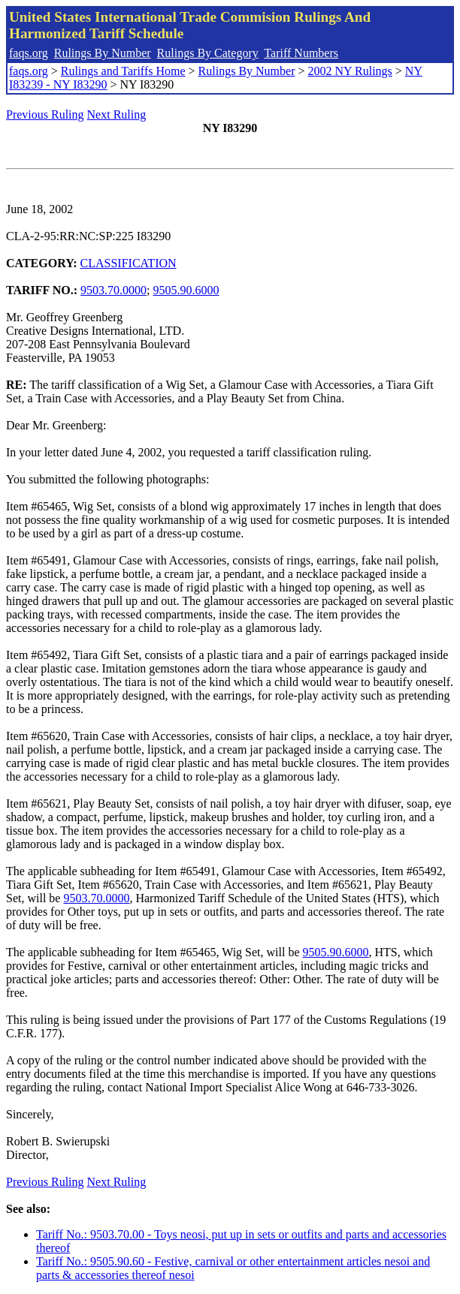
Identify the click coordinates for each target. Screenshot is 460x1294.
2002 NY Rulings (350, 71)
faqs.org (28, 53)
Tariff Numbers (301, 53)
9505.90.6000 (186, 290)
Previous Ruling (45, 114)
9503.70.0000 (113, 290)
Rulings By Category (208, 53)
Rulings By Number (102, 53)
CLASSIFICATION (128, 263)
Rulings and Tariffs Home (123, 71)
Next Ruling (117, 114)
